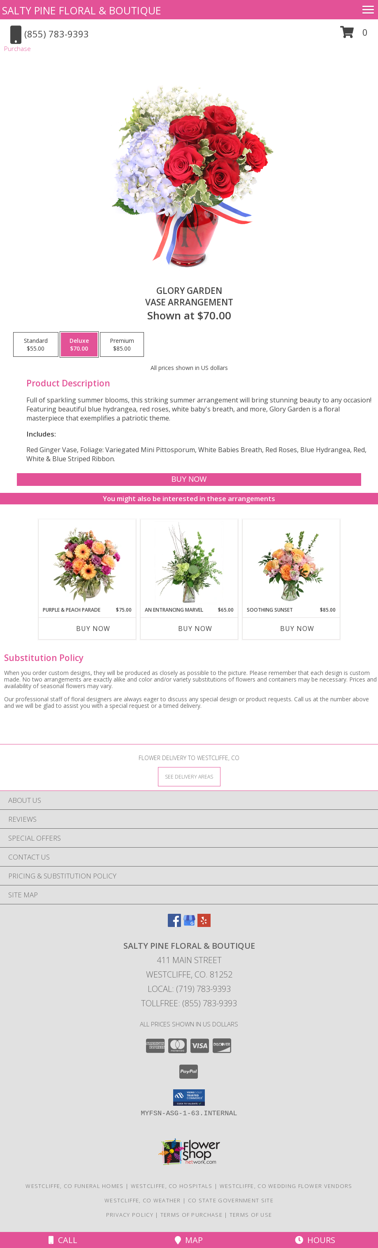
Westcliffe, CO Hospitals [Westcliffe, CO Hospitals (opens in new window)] (172, 1186)
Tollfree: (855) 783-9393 (189, 1003)
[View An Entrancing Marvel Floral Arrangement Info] (189, 562)
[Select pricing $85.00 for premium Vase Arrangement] (122, 344)
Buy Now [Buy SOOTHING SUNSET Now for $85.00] (297, 628)
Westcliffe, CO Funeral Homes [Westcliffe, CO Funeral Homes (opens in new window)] (74, 1186)
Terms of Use (251, 1214)
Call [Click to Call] (63, 1240)
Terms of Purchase (191, 1214)
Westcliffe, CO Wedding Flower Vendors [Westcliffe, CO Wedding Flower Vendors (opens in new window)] (286, 1186)
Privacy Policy (129, 1214)
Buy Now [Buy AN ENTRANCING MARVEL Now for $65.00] (195, 628)
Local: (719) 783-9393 (189, 988)
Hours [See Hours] (315, 1240)
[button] (354, 35)
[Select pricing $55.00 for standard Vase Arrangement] (36, 344)
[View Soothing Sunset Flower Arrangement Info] (291, 562)
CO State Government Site (231, 1200)
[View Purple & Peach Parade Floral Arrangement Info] (87, 562)
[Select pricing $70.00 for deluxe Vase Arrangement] (79, 344)
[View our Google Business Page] (189, 924)
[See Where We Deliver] (189, 776)
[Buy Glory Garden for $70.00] (189, 479)
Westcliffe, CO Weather (142, 1200)
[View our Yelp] (204, 924)
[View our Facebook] (174, 924)
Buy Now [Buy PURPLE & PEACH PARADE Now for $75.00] (93, 628)
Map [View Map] (189, 1240)
